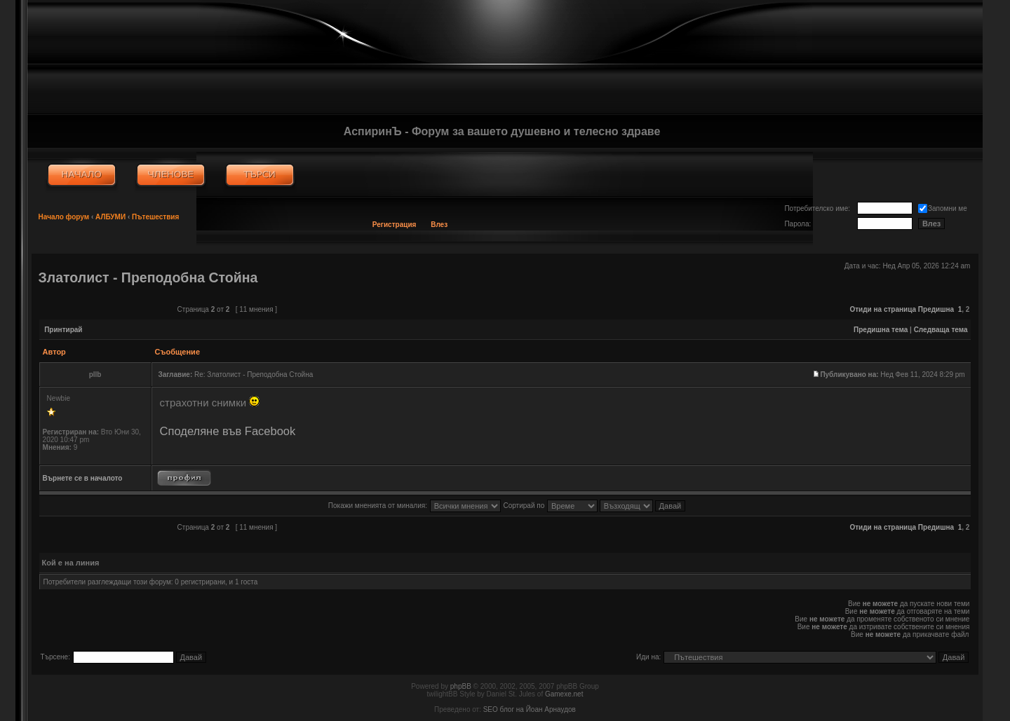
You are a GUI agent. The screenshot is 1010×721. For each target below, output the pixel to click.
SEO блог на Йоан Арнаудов (529, 709)
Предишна (936, 309)
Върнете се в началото (83, 478)
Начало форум (64, 217)
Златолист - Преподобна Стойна (148, 277)
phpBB (460, 686)
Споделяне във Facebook (228, 431)
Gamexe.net (564, 694)
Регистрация (394, 224)
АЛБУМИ (110, 217)
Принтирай (63, 330)
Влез (439, 224)
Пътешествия (155, 217)
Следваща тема (941, 330)
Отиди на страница (882, 309)
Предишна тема (881, 330)
